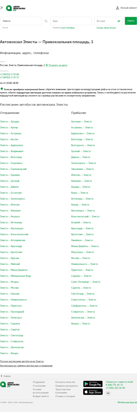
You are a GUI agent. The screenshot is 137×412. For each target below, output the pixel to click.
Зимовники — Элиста (82, 169)
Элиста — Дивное (9, 187)
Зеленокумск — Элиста (83, 163)
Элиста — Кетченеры (11, 222)
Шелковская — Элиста (83, 317)
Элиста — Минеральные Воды (15, 276)
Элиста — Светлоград (11, 335)
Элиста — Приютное (11, 306)
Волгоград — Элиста (82, 139)
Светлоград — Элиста (82, 294)
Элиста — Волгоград (11, 157)
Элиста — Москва (9, 288)
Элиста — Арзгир (9, 127)
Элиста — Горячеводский (13, 169)
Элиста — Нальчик (9, 294)
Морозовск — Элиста (82, 252)
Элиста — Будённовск (11, 145)
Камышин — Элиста (81, 181)
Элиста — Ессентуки (11, 193)
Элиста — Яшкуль (9, 353)
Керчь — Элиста (79, 193)
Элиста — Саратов (9, 329)
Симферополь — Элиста (84, 306)
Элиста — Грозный (9, 181)
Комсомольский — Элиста (85, 216)
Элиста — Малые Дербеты (13, 270)
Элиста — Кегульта (10, 216)
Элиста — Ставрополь (11, 341)
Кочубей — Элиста (81, 222)
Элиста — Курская (9, 258)
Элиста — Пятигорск (11, 317)
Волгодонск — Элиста (83, 145)
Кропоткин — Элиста (82, 234)
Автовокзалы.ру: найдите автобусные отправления (26, 366)
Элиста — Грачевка (10, 175)
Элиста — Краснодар (11, 246)
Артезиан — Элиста (81, 121)
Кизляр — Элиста (80, 204)
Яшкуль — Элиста (80, 323)
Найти (130, 20)
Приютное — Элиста (82, 270)
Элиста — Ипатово (10, 204)
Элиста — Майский (10, 264)
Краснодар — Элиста (82, 228)
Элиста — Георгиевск (11, 163)
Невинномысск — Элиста (84, 264)
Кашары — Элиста (80, 187)
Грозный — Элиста (80, 151)
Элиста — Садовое (10, 323)
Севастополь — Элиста (83, 299)
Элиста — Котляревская (12, 240)
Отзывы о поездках (65, 396)
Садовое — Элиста (81, 276)
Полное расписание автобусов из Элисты (22, 361)
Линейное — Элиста (81, 240)
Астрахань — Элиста (82, 127)
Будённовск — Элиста (82, 133)
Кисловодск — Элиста (83, 210)
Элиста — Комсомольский (14, 234)
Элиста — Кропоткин (11, 252)
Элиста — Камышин (10, 210)
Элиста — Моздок (9, 282)
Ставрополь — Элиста (83, 312)
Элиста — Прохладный (12, 312)
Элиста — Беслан (9, 139)
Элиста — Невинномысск (13, 299)
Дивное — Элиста (80, 157)
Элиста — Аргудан (9, 121)
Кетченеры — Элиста (82, 199)
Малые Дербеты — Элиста (85, 246)
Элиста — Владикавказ (11, 151)
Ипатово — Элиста (81, 175)
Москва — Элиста (80, 258)
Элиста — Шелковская (12, 347)
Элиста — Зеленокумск (12, 199)
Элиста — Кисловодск (11, 228)
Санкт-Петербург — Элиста (85, 282)
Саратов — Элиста (81, 288)
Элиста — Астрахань (10, 133)
